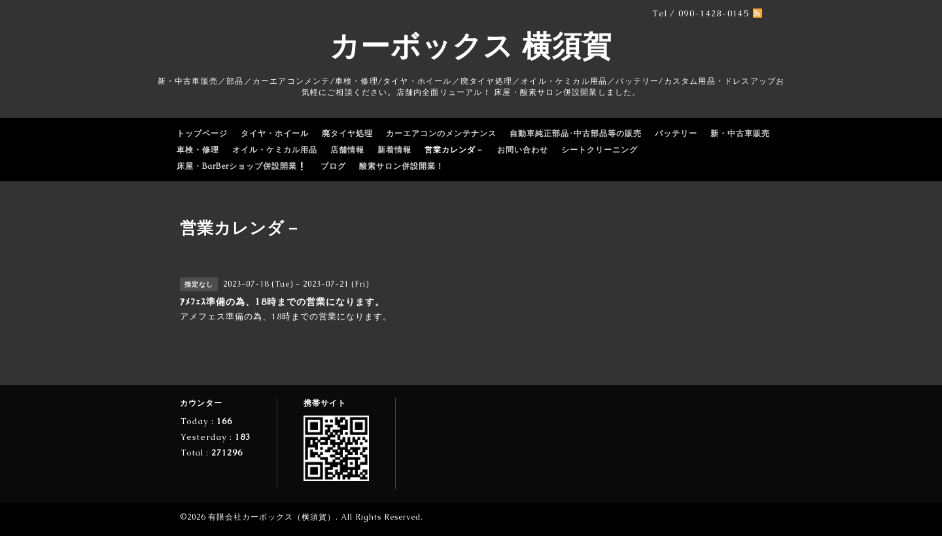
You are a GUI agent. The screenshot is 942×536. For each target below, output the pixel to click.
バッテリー (676, 133)
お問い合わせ (522, 150)
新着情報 (394, 150)
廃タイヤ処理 (347, 133)
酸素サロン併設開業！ (401, 166)
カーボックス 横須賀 (471, 46)
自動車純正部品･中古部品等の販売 (576, 133)
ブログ (333, 166)
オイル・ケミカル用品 (274, 150)
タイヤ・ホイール (275, 133)
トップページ (202, 133)
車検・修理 (198, 150)
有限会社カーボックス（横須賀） (272, 517)
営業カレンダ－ (454, 150)
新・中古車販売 (740, 133)
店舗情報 (347, 150)
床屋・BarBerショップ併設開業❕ (242, 166)
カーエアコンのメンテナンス (441, 133)
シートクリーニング (599, 150)
